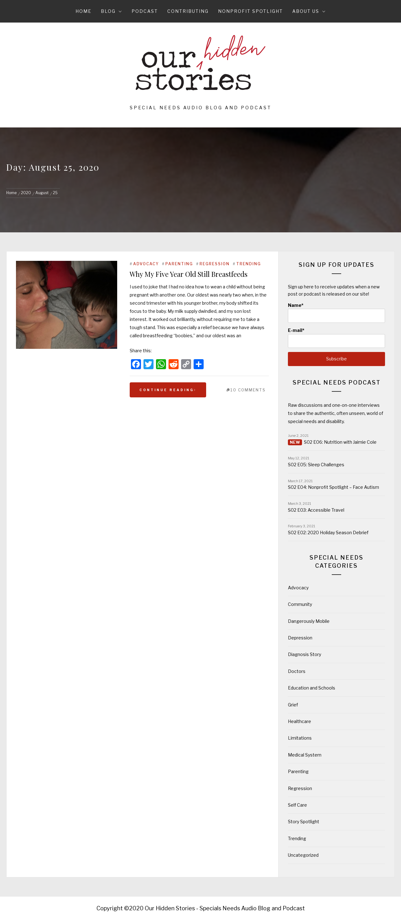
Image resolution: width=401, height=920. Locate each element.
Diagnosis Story (304, 654)
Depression (300, 637)
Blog (111, 11)
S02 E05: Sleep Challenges (316, 464)
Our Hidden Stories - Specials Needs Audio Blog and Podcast (225, 908)
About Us (309, 11)
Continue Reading (167, 390)
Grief (293, 704)
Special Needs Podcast (337, 382)
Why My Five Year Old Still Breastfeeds (188, 274)
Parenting (179, 263)
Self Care (297, 805)
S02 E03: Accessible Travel (316, 510)
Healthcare (299, 721)
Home (83, 11)
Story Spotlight (303, 821)
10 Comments (248, 390)
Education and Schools (311, 687)
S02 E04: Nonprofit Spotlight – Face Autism (333, 487)
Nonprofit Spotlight (250, 11)
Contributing (188, 11)
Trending (248, 263)
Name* (336, 312)
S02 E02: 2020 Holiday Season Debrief (328, 532)
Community (300, 604)
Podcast (145, 11)
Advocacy (146, 263)
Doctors (296, 671)
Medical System (304, 754)
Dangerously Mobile (309, 621)
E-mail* (336, 338)
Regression (215, 263)
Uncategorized (303, 855)
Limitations (300, 738)
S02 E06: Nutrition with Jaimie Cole (340, 442)
